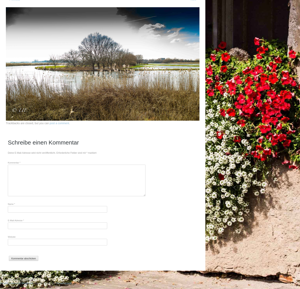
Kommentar (14, 162)
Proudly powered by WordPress (16, 283)
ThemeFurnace (63, 283)
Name (11, 204)
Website (12, 237)
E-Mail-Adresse (16, 220)
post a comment (59, 123)
